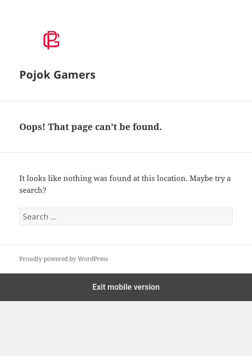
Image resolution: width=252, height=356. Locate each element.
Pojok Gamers (57, 74)
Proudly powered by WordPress (63, 259)
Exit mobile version (125, 287)
